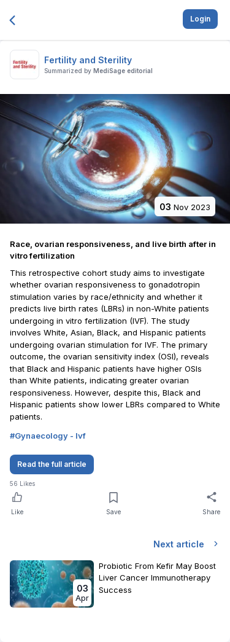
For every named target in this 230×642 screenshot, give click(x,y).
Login (200, 18)
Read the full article (51, 464)
